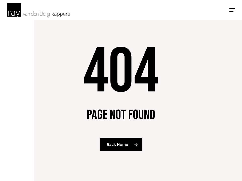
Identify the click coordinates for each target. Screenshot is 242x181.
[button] (232, 9)
